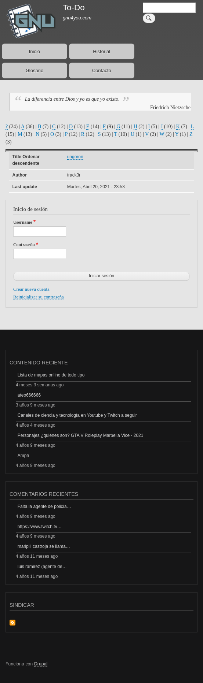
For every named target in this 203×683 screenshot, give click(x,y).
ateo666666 (29, 395)
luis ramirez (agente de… (42, 566)
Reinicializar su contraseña (38, 297)
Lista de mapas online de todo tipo (51, 375)
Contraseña (24, 244)
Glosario (34, 70)
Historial (101, 51)
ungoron (75, 156)
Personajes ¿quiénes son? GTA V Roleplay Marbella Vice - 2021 (81, 435)
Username (22, 222)
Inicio (34, 51)
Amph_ (25, 455)
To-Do (74, 7)
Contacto (101, 70)
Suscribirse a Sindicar (12, 623)
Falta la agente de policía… (44, 506)
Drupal (41, 664)
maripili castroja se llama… (44, 546)
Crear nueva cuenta (31, 289)
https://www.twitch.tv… (40, 526)
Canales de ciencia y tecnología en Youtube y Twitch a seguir (77, 415)
